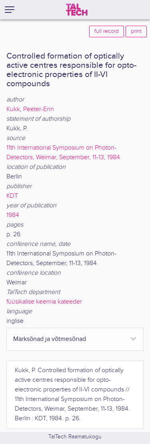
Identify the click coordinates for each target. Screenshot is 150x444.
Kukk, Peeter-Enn (30, 109)
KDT (12, 196)
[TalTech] (77, 9)
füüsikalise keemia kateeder (44, 302)
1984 (12, 215)
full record (106, 31)
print (136, 31)
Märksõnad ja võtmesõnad (49, 339)
